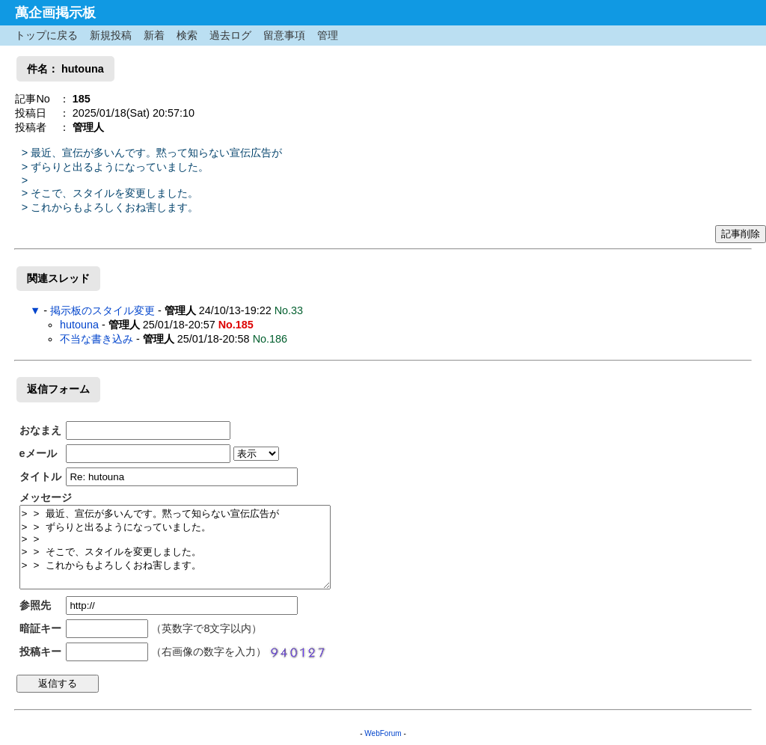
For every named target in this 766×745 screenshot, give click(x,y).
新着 (154, 35)
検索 (187, 35)
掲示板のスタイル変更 (102, 310)
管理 (327, 35)
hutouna (81, 325)
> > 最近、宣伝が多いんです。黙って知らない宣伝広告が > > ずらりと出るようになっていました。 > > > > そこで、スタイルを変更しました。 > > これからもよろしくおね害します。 (175, 547)
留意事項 (284, 35)
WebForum (382, 733)
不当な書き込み (96, 339)
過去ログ (230, 35)
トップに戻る (46, 35)
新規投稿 (111, 35)
